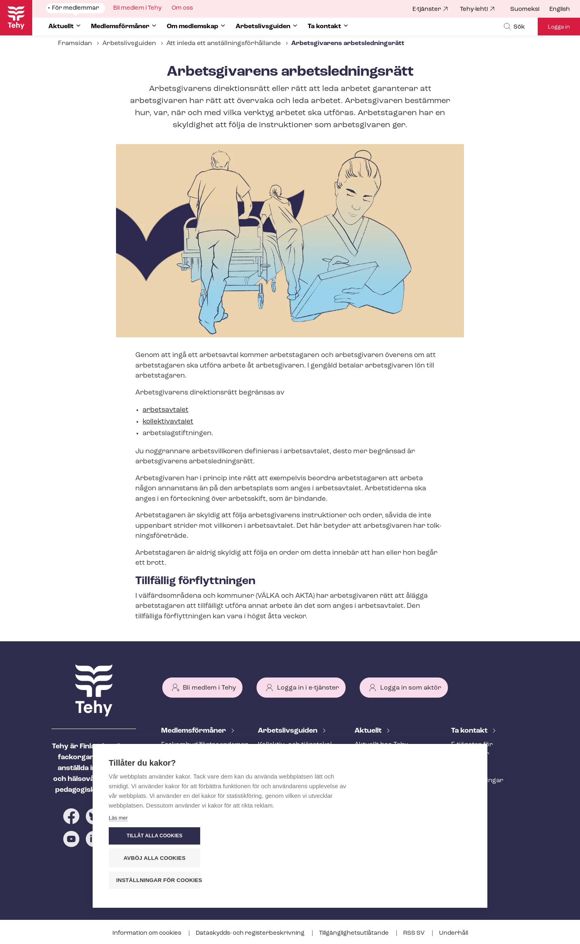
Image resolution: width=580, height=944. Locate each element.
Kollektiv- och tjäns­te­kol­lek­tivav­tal (296, 749)
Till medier (467, 794)
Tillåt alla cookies (422, 836)
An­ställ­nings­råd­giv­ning (197, 767)
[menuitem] (529, 9)
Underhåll (453, 933)
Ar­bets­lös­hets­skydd (193, 794)
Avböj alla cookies (423, 858)
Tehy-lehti (474, 9)
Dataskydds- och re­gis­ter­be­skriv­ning (251, 933)
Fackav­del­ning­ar (477, 780)
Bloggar (366, 771)
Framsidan (75, 43)
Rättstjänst (178, 780)
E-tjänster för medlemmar (472, 749)
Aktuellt (368, 731)
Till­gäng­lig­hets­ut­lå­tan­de (354, 933)
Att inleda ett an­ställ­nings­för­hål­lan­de (223, 43)
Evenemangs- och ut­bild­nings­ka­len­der (392, 802)
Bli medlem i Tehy (209, 688)
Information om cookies (147, 933)
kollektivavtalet (168, 421)
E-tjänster (426, 9)
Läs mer (118, 882)
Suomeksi (524, 9)
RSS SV (414, 933)
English (559, 9)
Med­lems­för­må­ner (194, 731)
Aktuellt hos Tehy (381, 745)
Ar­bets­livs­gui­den (288, 731)
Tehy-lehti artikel (380, 784)
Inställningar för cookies (427, 880)
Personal (465, 767)
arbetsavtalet (165, 410)
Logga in (559, 27)
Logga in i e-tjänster (308, 688)
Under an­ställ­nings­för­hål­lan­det (293, 794)
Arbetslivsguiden (129, 43)
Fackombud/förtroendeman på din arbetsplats (199, 749)
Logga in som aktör (410, 688)
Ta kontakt (470, 731)
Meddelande (373, 758)
